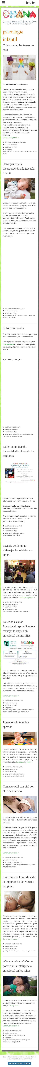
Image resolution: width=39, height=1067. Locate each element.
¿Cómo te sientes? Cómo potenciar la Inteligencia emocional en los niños (18, 966)
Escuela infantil (17, 315)
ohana (12, 712)
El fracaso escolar (13, 328)
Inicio (30, 2)
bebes (14, 533)
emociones (19, 1040)
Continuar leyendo (11, 137)
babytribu (6, 1040)
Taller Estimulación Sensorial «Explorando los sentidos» (18, 451)
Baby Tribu (14, 1005)
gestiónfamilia (22, 151)
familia (16, 151)
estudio (14, 434)
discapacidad (12, 710)
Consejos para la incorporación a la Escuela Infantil (19, 168)
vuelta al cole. (11, 317)
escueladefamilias (8, 151)
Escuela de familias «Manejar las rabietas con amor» (18, 550)
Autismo (5, 710)
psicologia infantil (14, 535)
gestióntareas (31, 151)
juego (11, 776)
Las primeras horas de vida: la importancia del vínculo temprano (19, 881)
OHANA (19, 862)
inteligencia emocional (23, 865)
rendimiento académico (14, 436)
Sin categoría (21, 1035)
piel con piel (20, 951)
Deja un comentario (11, 145)
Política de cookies (15, 1063)
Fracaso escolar (22, 434)
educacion (12, 1040)
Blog (15, 147)
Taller (26, 712)
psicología (25, 315)
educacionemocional (23, 710)
